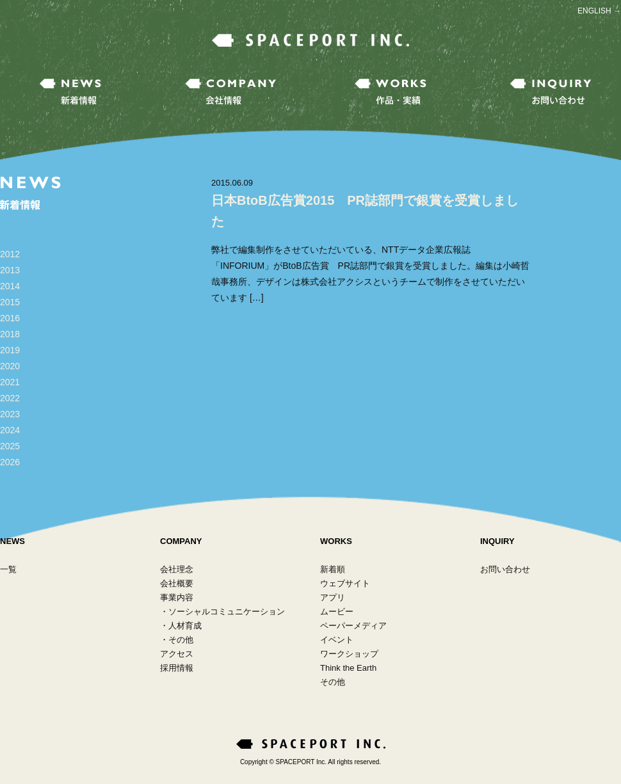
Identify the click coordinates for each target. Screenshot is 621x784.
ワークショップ (349, 654)
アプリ (332, 597)
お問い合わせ (505, 569)
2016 (10, 318)
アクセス (176, 654)
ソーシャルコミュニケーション (226, 611)
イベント (336, 639)
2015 (10, 302)
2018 (10, 334)
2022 (10, 398)
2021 (10, 382)
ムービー (336, 611)
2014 (10, 286)
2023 (10, 414)
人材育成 (185, 625)
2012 (10, 254)
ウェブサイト (345, 583)
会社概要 (176, 583)
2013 (10, 270)
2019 (10, 350)
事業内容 (176, 597)
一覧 (8, 569)
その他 (180, 639)
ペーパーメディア (353, 625)
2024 (10, 430)
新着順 (332, 569)
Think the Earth (348, 668)
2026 (10, 462)
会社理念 (176, 569)
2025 (10, 446)
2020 (10, 366)
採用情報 (176, 668)
